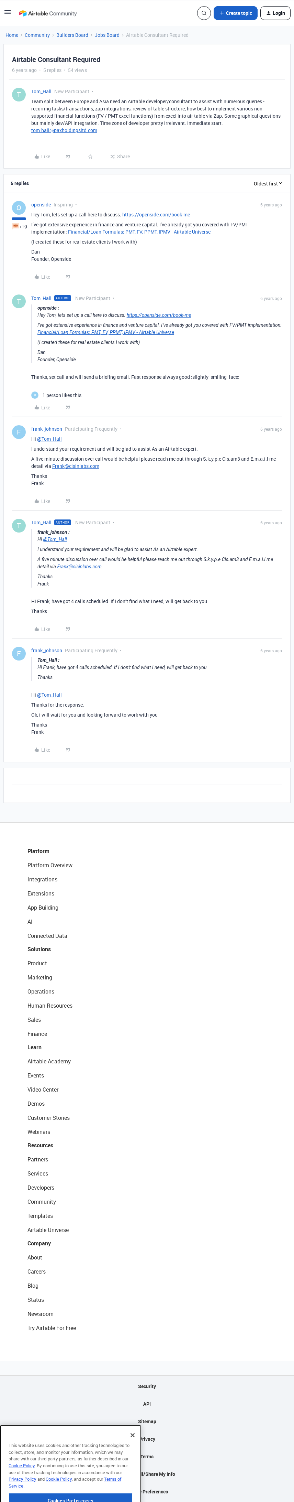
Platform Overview (49, 865)
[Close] (132, 1453)
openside (41, 204)
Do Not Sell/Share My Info (147, 1474)
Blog (32, 1285)
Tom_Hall (41, 91)
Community (37, 35)
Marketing (39, 977)
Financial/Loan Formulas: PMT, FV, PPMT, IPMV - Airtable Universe (139, 231)
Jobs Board (107, 35)
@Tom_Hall (49, 439)
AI (30, 921)
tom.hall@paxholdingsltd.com (64, 130)
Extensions (40, 893)
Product (37, 963)
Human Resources (49, 1005)
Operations (40, 991)
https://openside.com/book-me (156, 214)
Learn (34, 1047)
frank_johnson (46, 429)
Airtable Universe (48, 1230)
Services (37, 1173)
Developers (40, 1187)
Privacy (147, 1439)
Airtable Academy (49, 1061)
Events (35, 1075)
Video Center (42, 1089)
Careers (36, 1271)
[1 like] (56, 395)
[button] (7, 14)
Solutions (39, 949)
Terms (147, 1456)
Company (39, 1243)
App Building (42, 907)
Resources (40, 1145)
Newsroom (40, 1314)
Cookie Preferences (147, 1491)
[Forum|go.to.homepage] (47, 13)
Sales (34, 1019)
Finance (37, 1034)
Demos (36, 1103)
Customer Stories (48, 1118)
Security (147, 1386)
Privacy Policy (22, 1497)
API (147, 1404)
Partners (37, 1159)
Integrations (42, 879)
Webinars (38, 1132)
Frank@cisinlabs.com (75, 466)
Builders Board (72, 35)
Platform (38, 851)
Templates (40, 1216)
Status (35, 1299)
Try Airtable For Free (51, 1328)
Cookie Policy (22, 1484)
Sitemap (147, 1421)
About (34, 1257)
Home (11, 35)
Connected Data (47, 936)
